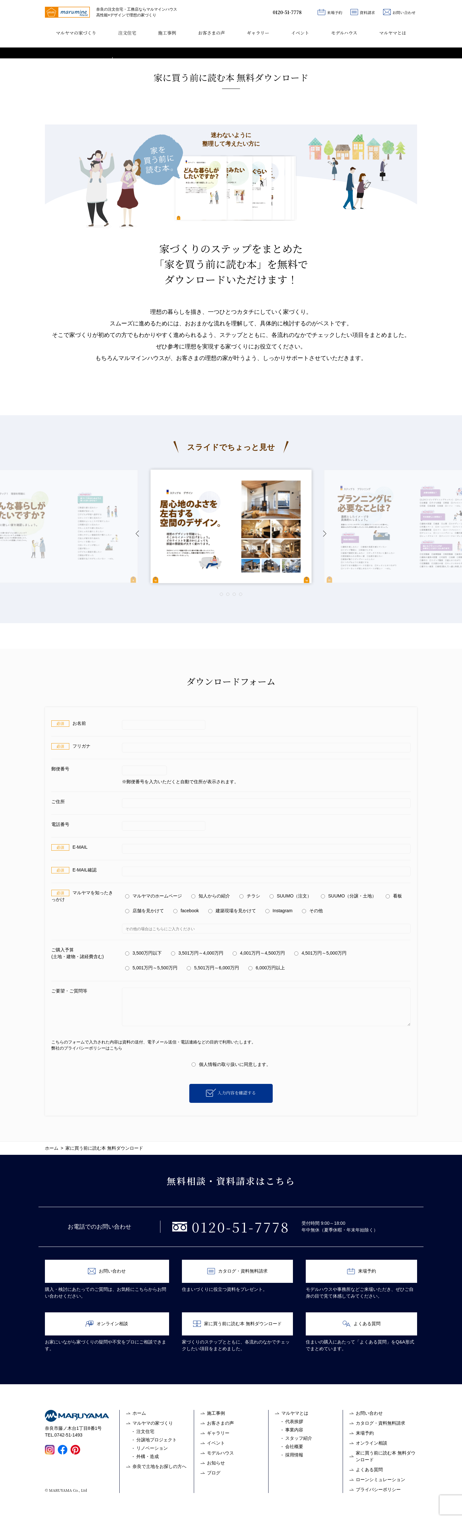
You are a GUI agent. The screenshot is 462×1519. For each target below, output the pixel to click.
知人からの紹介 (210, 895)
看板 (394, 895)
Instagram (279, 910)
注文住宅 (127, 33)
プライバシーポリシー (378, 1489)
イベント (300, 33)
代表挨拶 (294, 1421)
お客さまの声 (211, 33)
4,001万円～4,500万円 (259, 953)
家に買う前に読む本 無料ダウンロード (237, 1324)
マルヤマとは (392, 33)
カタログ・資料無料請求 (237, 1271)
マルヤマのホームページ (153, 895)
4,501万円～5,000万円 (320, 953)
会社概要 (294, 1446)
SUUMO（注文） (291, 895)
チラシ (249, 895)
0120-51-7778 (287, 12)
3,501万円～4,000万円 (197, 953)
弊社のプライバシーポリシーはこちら (86, 1048)
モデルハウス (344, 33)
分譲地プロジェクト (156, 1439)
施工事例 (167, 33)
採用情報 (294, 1454)
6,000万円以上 (266, 967)
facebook (186, 910)
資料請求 (362, 12)
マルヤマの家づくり (76, 33)
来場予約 (330, 12)
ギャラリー (258, 33)
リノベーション (152, 1448)
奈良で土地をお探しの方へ (159, 1466)
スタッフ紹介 (298, 1438)
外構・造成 (147, 1456)
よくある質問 (362, 1324)
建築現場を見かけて (232, 910)
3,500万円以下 (143, 953)
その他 (312, 910)
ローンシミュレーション (380, 1479)
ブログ (213, 1472)
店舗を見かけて (144, 910)
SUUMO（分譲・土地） (348, 895)
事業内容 (294, 1429)
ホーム (139, 1413)
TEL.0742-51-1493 (63, 1434)
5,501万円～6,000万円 (213, 967)
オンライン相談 (107, 1324)
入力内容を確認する (237, 1093)
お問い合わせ (399, 12)
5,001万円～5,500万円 (151, 967)
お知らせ (216, 1462)
